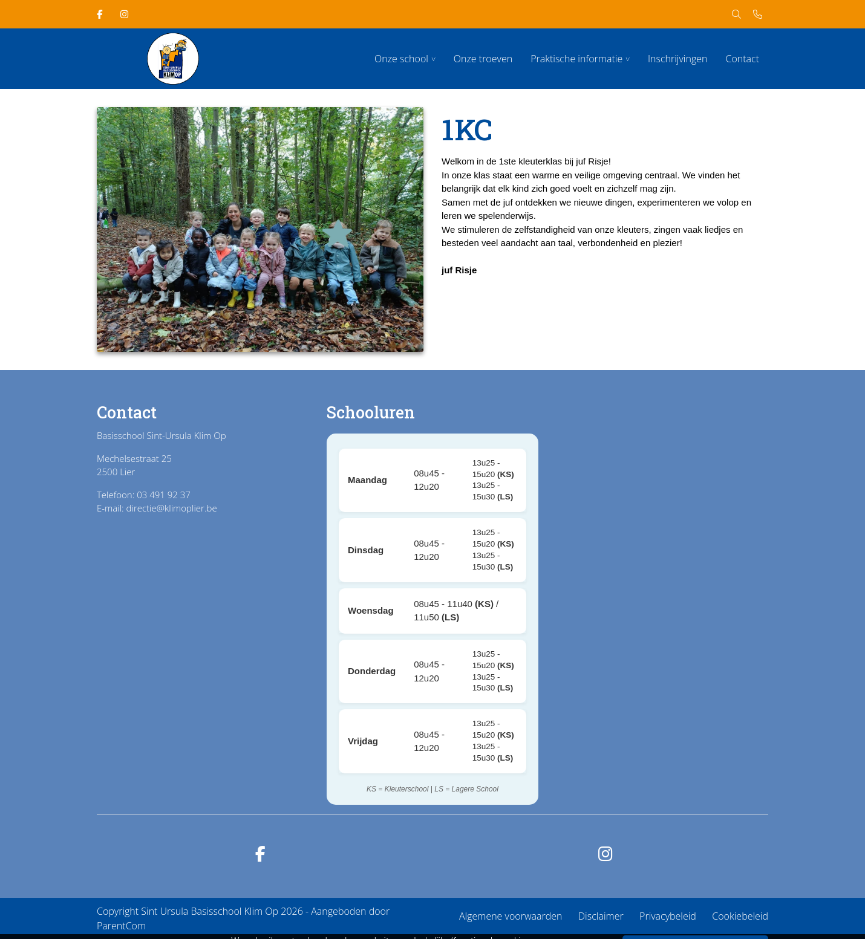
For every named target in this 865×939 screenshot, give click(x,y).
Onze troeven (483, 58)
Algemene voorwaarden (510, 916)
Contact (742, 58)
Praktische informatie (576, 58)
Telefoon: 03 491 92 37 (144, 495)
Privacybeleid (667, 916)
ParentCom (121, 925)
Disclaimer (601, 916)
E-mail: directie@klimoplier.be (157, 508)
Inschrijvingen (677, 58)
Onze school (401, 58)
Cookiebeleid (740, 916)
